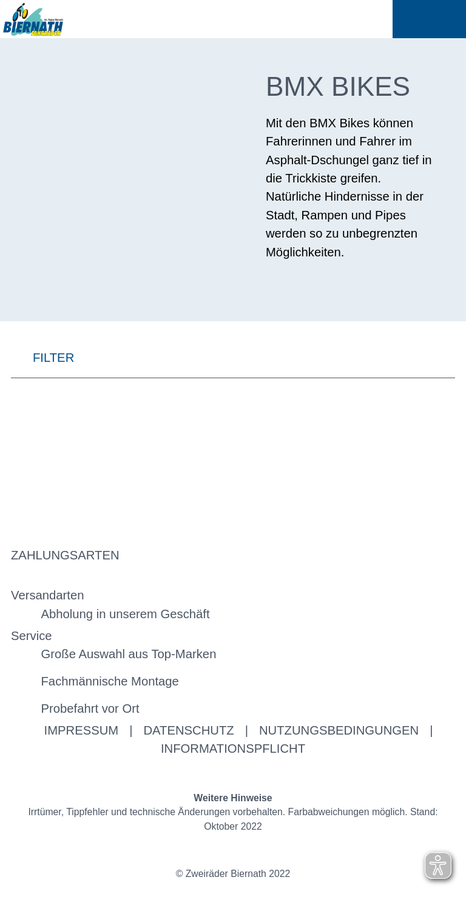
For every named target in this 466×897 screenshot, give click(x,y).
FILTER (42, 358)
